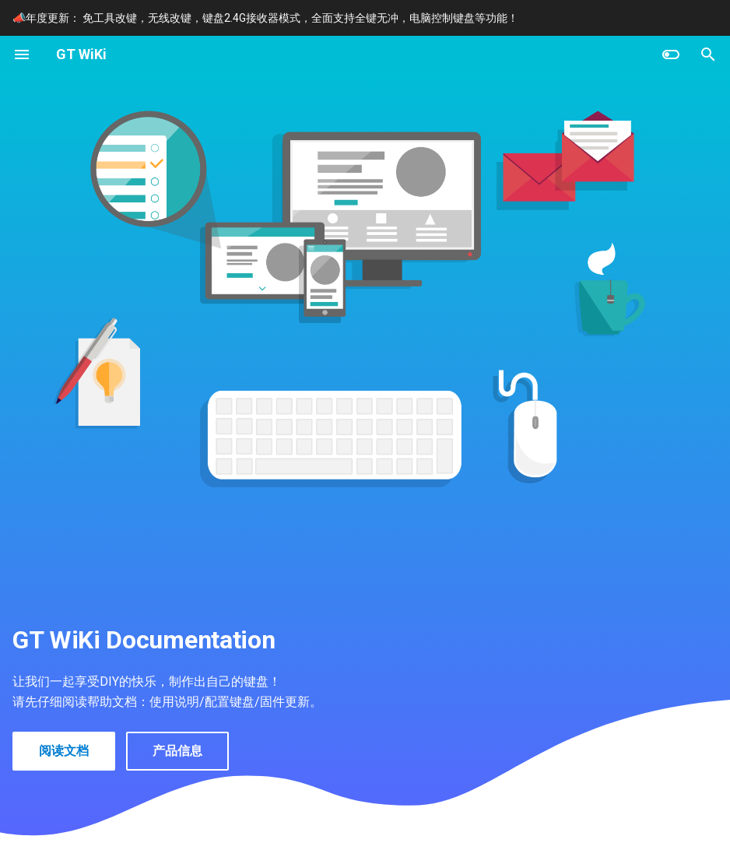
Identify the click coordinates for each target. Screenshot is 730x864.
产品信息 (177, 750)
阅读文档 (64, 750)
